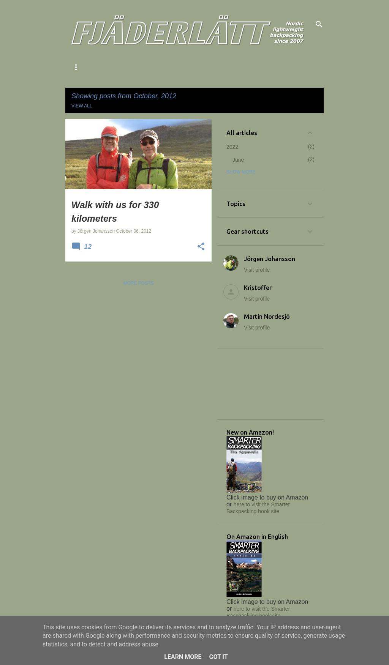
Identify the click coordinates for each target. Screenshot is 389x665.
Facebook (279, 67)
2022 (232, 147)
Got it (218, 656)
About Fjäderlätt (95, 67)
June (238, 160)
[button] (201, 247)
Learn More (182, 656)
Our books (205, 67)
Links (243, 67)
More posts (138, 283)
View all (81, 106)
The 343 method (155, 67)
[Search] (319, 24)
